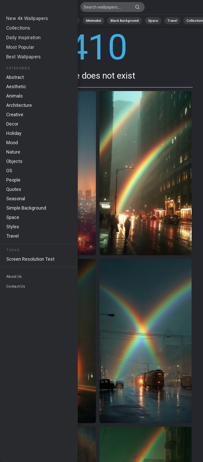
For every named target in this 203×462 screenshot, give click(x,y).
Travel (172, 21)
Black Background (124, 21)
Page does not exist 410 (31, 8)
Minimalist (93, 21)
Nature (27, 21)
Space (153, 21)
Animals (70, 21)
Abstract (48, 21)
